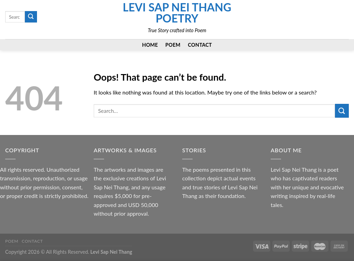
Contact (200, 45)
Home (150, 45)
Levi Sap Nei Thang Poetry (177, 13)
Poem (172, 45)
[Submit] (31, 17)
